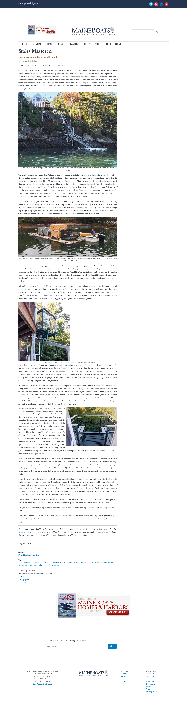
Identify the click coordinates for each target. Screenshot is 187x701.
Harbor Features (25, 582)
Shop (148, 688)
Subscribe (150, 681)
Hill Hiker (41, 565)
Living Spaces (24, 579)
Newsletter (150, 683)
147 (20, 546)
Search (157, 32)
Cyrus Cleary (23, 565)
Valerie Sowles (56, 562)
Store (118, 44)
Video (148, 686)
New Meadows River (70, 562)
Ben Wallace (94, 562)
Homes (61, 44)
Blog (108, 44)
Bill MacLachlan (53, 565)
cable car (33, 565)
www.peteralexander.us (28, 532)
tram (20, 562)
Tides (97, 44)
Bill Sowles (44, 562)
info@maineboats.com (42, 683)
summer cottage (107, 562)
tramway (27, 562)
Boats (49, 44)
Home (24, 44)
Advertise (150, 678)
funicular (35, 562)
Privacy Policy (151, 691)
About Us (150, 673)
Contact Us (150, 676)
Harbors (74, 44)
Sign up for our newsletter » (28, 5)
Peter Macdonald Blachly (28, 554)
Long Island (84, 562)
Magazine (36, 44)
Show (87, 44)
